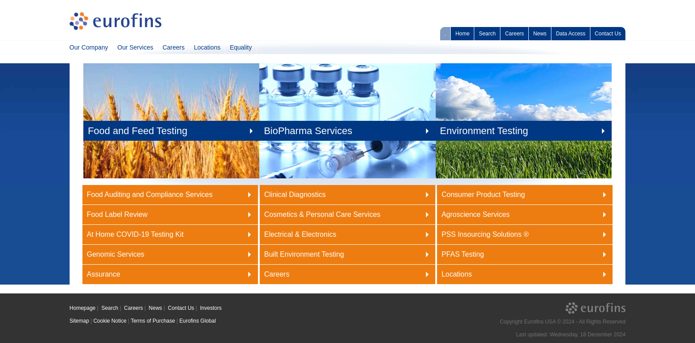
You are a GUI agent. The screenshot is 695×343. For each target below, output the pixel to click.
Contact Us (608, 34)
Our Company (89, 47)
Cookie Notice (110, 321)
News (540, 34)
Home (462, 34)
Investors (211, 308)
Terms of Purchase (153, 321)
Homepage (83, 308)
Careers (514, 34)
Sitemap (79, 321)
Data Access (571, 34)
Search (487, 34)
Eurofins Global (198, 321)
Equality (241, 47)
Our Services (135, 47)
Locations (207, 47)
